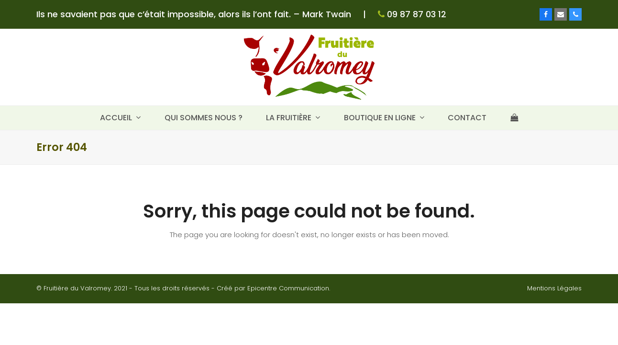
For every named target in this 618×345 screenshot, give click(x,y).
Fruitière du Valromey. (78, 288)
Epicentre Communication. (288, 288)
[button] (514, 118)
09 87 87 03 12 (415, 14)
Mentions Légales (554, 288)
